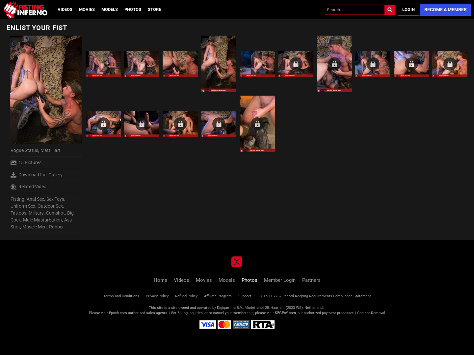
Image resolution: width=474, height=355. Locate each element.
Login (408, 9)
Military (36, 213)
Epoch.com (118, 313)
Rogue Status (24, 150)
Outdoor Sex (50, 206)
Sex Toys (55, 199)
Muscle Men (34, 226)
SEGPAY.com (285, 313)
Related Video (28, 187)
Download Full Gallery (37, 175)
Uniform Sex (23, 206)
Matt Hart (50, 150)
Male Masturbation (42, 219)
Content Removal (371, 313)
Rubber (56, 226)
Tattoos (18, 213)
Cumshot (55, 213)
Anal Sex (35, 199)
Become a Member (445, 9)
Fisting (17, 199)
